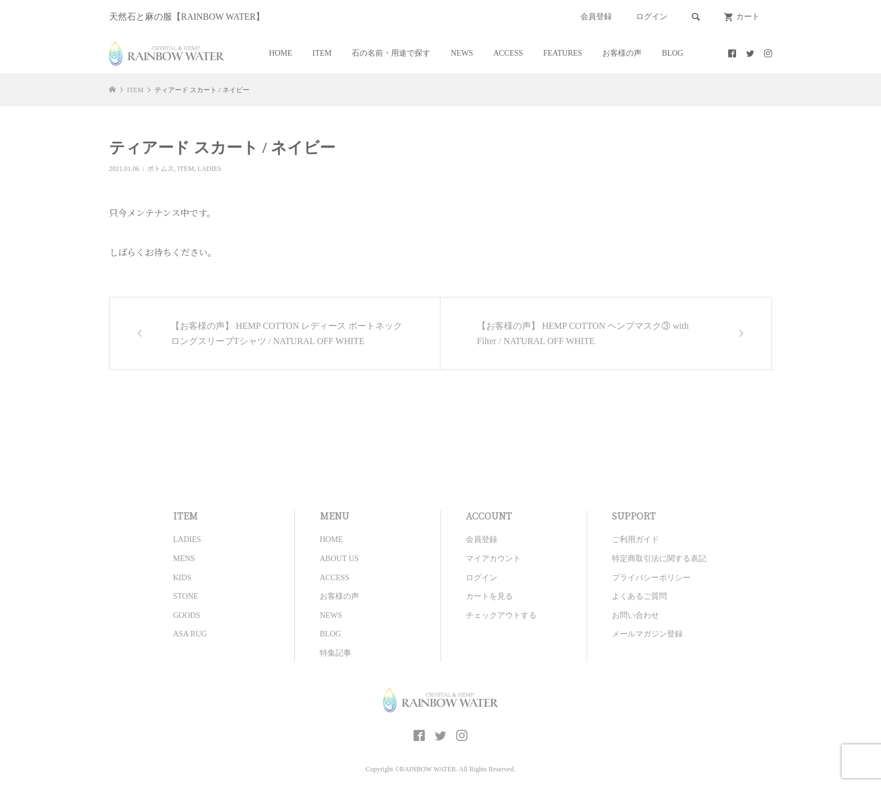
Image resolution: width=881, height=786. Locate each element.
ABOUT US (339, 558)
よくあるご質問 (639, 596)
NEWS (462, 53)
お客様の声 (622, 53)
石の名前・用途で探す (391, 53)
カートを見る (489, 596)
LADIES (209, 169)
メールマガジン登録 (647, 634)
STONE (185, 596)
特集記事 (335, 653)
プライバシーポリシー (651, 577)
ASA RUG (190, 634)
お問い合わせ (635, 615)
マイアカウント (493, 558)
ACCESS (508, 53)
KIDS (182, 577)
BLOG (672, 53)
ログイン (651, 16)
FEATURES (562, 53)
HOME (280, 53)
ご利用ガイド (635, 539)
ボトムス (160, 169)
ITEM (321, 53)
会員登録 (596, 16)
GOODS (186, 615)
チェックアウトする (501, 615)
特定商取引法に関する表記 (659, 558)
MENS (184, 558)
